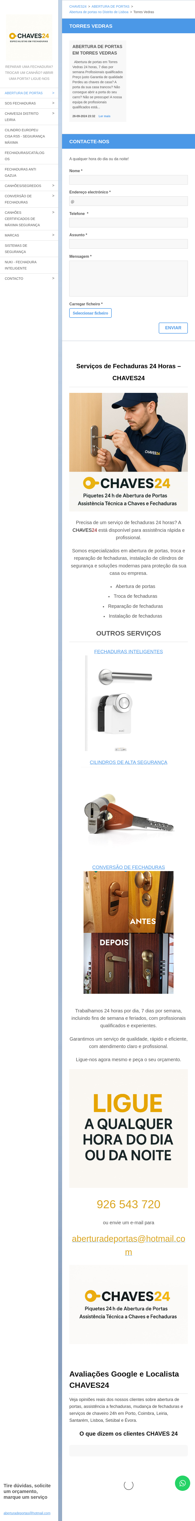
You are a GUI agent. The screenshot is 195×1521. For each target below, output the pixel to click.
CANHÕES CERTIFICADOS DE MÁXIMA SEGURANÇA (22, 219)
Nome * (75, 171)
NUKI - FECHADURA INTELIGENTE (21, 265)
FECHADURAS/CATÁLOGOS (24, 156)
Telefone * (78, 214)
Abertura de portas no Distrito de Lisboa (98, 12)
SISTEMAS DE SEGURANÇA (16, 249)
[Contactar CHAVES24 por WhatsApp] (182, 1489)
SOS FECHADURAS (20, 103)
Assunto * (78, 235)
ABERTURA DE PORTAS (24, 93)
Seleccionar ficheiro (90, 312)
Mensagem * (80, 256)
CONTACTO (14, 278)
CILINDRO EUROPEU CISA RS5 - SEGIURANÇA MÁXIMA (25, 136)
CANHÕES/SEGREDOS (23, 186)
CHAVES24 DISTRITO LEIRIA (21, 117)
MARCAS (12, 235)
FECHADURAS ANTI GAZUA (20, 172)
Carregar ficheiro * (86, 304)
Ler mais (104, 116)
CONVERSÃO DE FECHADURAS (18, 199)
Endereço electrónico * (90, 192)
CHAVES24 (77, 6)
